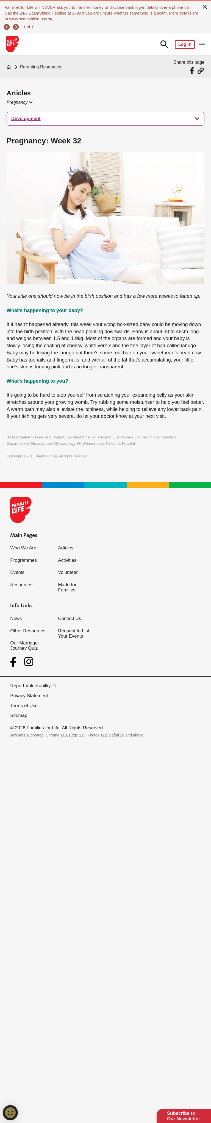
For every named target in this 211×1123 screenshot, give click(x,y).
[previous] (7, 27)
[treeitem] (105, 119)
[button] (19, 102)
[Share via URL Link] (200, 70)
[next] (17, 27)
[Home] (8, 67)
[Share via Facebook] (192, 70)
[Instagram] (28, 661)
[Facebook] (14, 662)
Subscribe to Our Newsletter (183, 1116)
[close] (205, 6)
